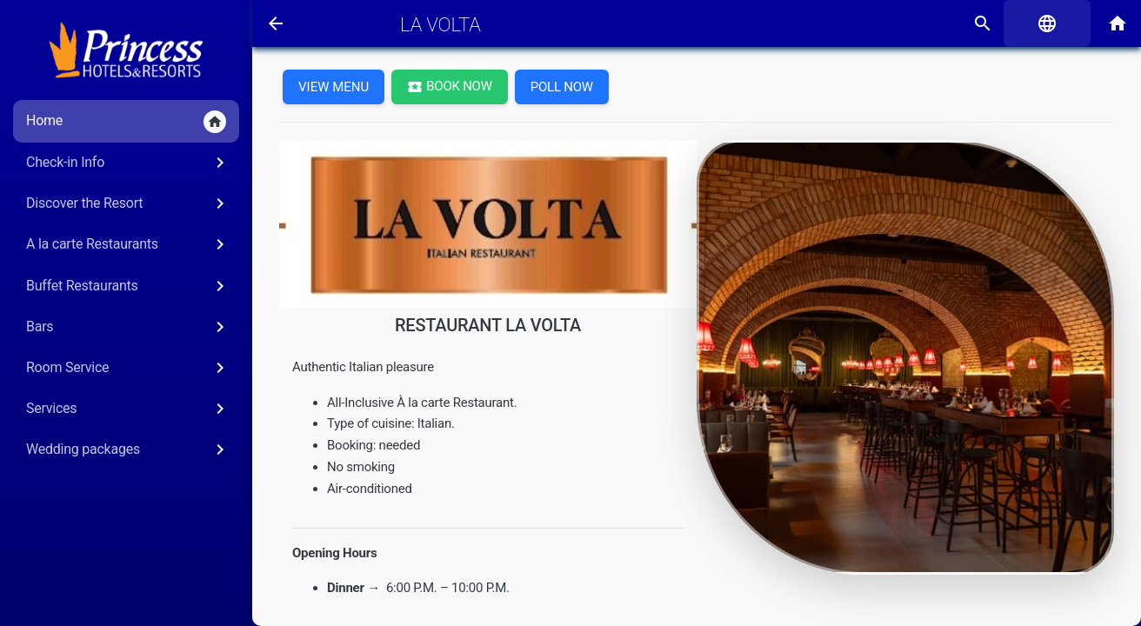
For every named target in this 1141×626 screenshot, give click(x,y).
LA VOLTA (440, 24)
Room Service (128, 367)
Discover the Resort (128, 203)
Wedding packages (128, 449)
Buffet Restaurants (128, 286)
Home (126, 121)
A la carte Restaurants (128, 244)
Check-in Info (128, 162)
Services (128, 408)
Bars (128, 326)
